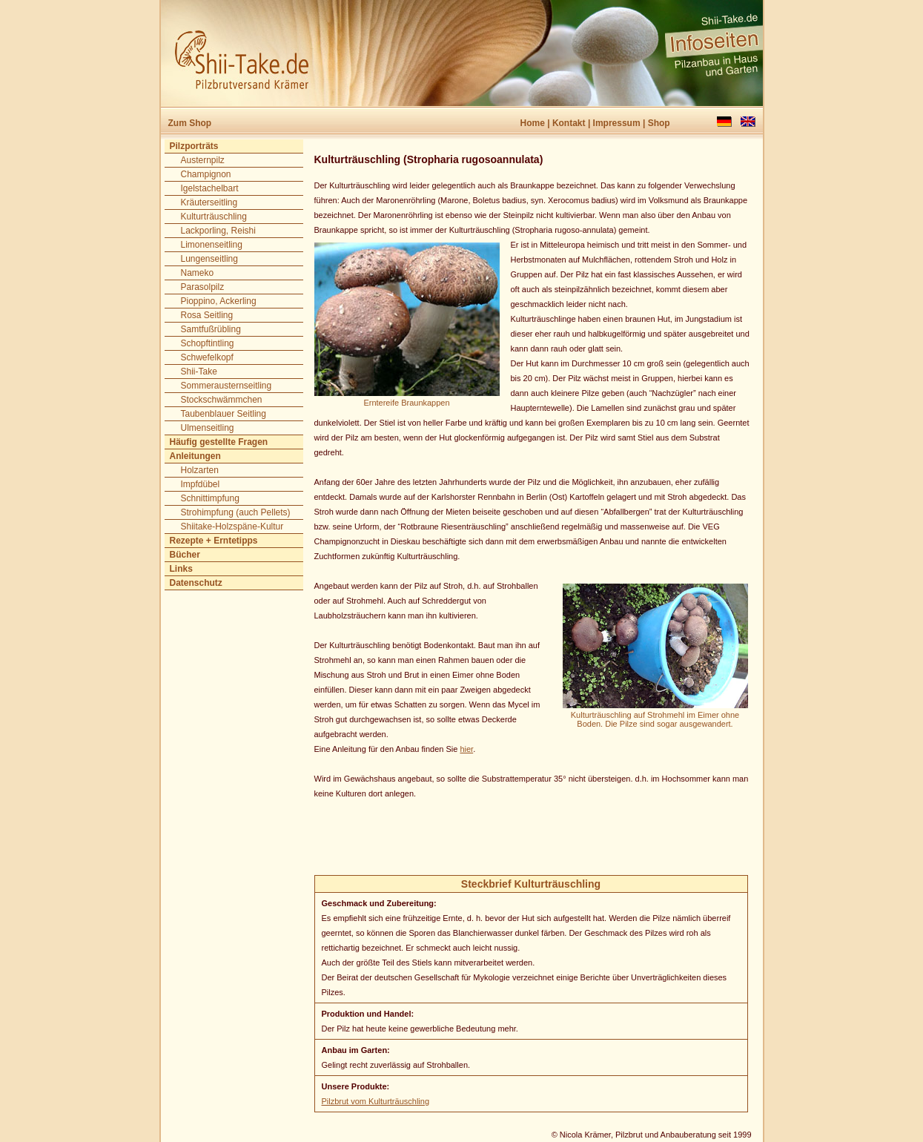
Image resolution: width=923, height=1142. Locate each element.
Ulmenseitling (207, 428)
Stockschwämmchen (221, 400)
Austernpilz (203, 160)
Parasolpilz (203, 287)
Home (532, 123)
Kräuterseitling (209, 202)
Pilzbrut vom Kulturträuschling (376, 1101)
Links (181, 569)
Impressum (617, 123)
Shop (659, 123)
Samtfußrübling (211, 329)
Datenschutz (196, 583)
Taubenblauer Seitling (223, 414)
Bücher (185, 554)
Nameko (197, 273)
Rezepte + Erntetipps (214, 540)
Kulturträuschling (214, 216)
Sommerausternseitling (226, 385)
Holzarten (200, 470)
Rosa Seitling (207, 315)
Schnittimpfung (210, 498)
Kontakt (569, 123)
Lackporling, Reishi (218, 230)
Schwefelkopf (207, 357)
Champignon (206, 174)
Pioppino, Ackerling (219, 301)
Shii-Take (199, 371)
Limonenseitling (211, 245)
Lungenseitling (209, 259)
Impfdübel (200, 484)
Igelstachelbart (210, 188)
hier (466, 749)
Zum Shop (190, 123)
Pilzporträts (194, 146)
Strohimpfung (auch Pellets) (236, 512)
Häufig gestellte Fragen (219, 442)
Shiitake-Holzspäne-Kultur (232, 526)
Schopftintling (207, 343)
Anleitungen (195, 456)
